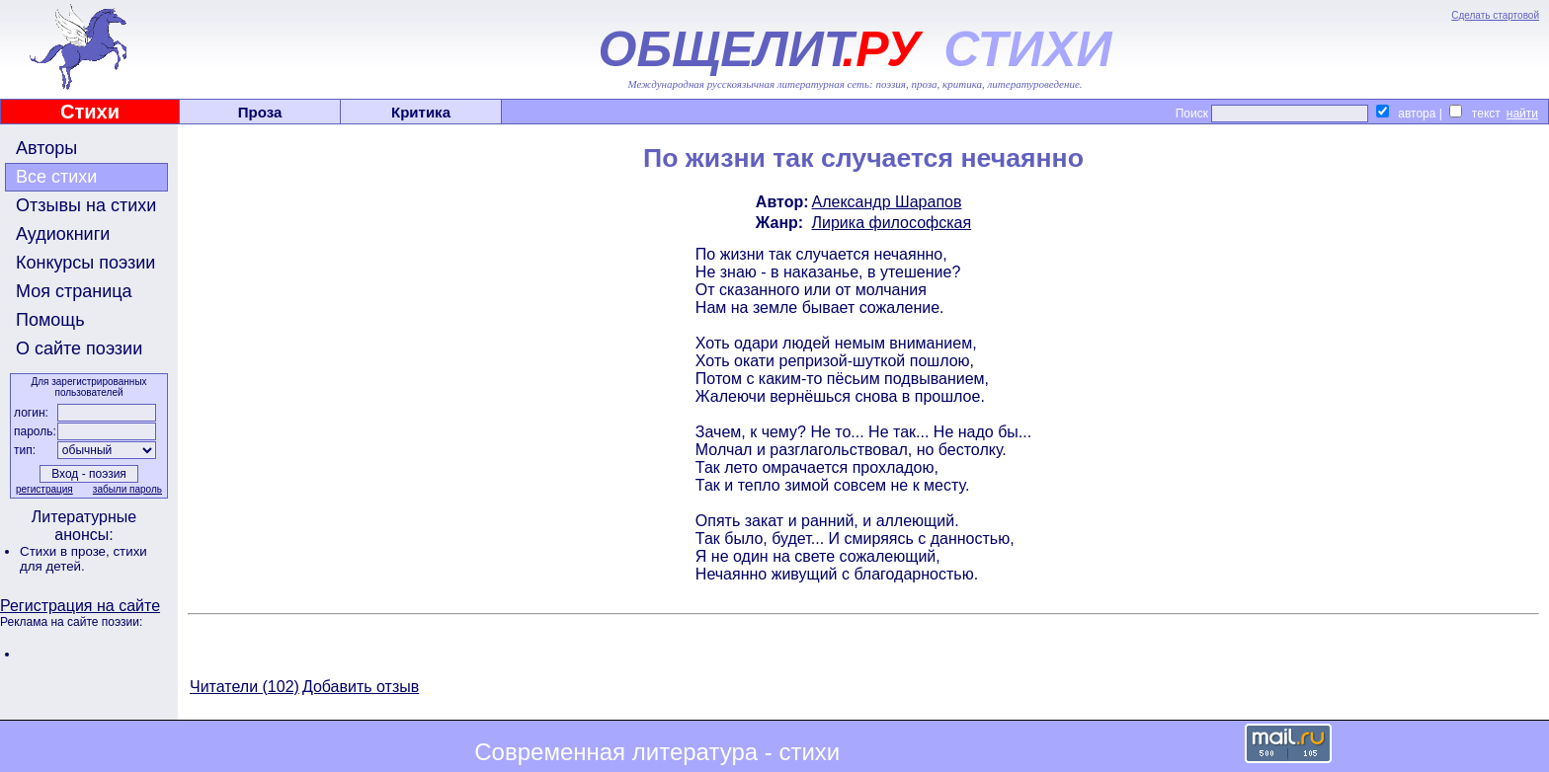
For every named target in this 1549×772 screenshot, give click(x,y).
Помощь (50, 320)
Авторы (46, 148)
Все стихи (56, 177)
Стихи (90, 111)
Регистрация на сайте (80, 605)
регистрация (44, 489)
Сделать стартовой (1495, 15)
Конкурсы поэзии (85, 262)
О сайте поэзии (79, 348)
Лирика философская (892, 222)
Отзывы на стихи (86, 205)
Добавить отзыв (360, 686)
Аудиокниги (63, 234)
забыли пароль (127, 489)
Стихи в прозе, (66, 551)
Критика (420, 112)
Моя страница (74, 291)
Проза (260, 112)
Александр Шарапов (887, 201)
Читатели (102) (244, 686)
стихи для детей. (83, 559)
